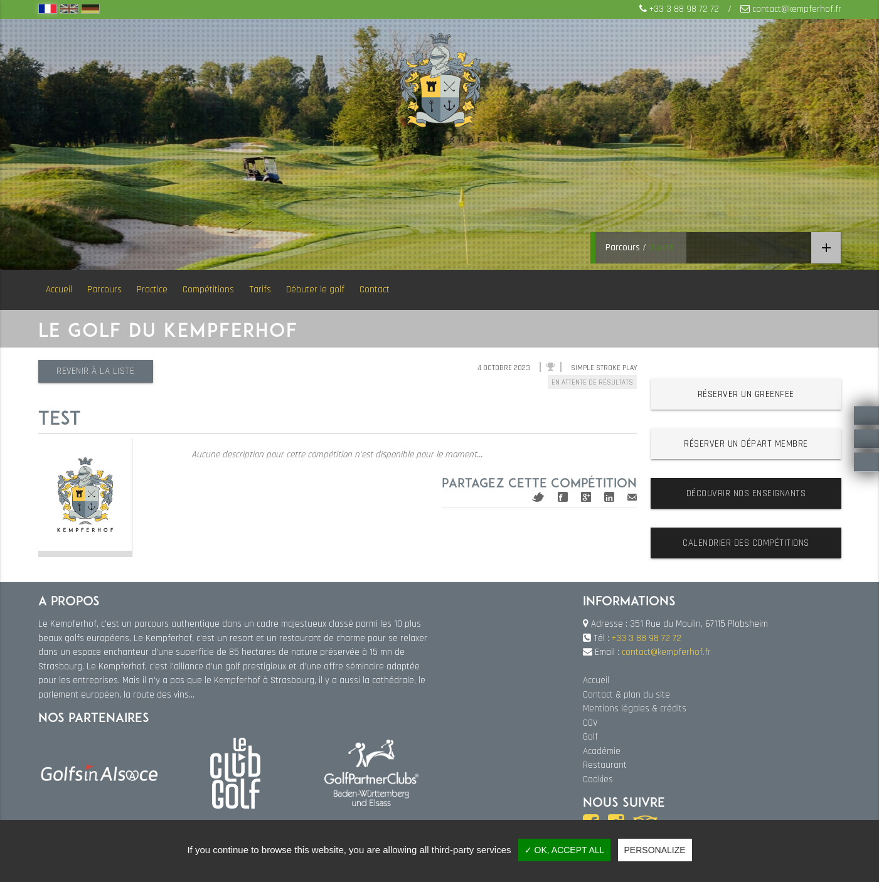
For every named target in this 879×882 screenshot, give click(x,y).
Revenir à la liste (96, 371)
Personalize (655, 850)
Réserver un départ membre (746, 444)
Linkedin (609, 497)
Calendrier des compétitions (746, 543)
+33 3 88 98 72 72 (684, 9)
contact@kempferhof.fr (796, 9)
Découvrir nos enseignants (746, 493)
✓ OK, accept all (565, 850)
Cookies (598, 779)
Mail (632, 497)
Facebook (563, 497)
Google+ (586, 497)
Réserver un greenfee (746, 394)
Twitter (538, 497)
